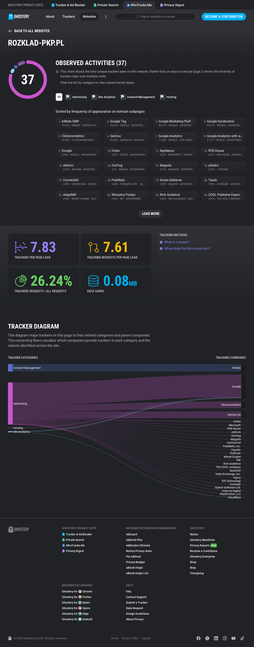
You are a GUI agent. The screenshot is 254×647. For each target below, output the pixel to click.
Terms (114, 638)
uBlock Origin (134, 567)
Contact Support (136, 597)
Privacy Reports (203, 545)
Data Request (134, 608)
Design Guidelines (137, 613)
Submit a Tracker (136, 602)
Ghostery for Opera (76, 608)
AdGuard (131, 534)
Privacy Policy (130, 638)
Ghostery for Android (77, 619)
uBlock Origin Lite (137, 573)
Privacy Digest (172, 5)
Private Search (105, 5)
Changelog (197, 573)
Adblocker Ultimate (138, 545)
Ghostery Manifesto (202, 539)
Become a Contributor (224, 16)
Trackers (68, 16)
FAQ (128, 591)
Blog (193, 567)
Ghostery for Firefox (76, 597)
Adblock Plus (134, 539)
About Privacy (134, 619)
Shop (193, 562)
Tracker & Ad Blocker (68, 5)
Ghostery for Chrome (77, 591)
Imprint (146, 638)
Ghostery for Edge (75, 613)
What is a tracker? (174, 242)
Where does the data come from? (185, 248)
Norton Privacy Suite (139, 551)
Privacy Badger (135, 562)
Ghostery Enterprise (202, 556)
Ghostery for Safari (76, 602)
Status (194, 534)
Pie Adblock (133, 556)
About (50, 16)
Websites (89, 16)
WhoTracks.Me (139, 5)
